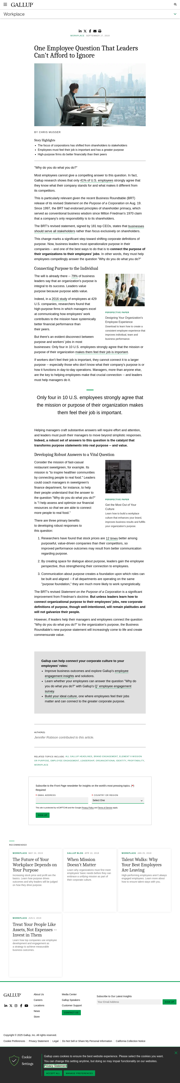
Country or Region (105, 795)
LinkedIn (6, 1005)
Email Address (46, 795)
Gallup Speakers (71, 999)
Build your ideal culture (61, 696)
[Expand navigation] (5, 4)
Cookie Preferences (14, 1041)
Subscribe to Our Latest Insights (114, 996)
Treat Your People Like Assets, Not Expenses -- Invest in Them (35, 930)
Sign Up (169, 1002)
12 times (112, 538)
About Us (39, 994)
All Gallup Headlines (79, 757)
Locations (39, 1005)
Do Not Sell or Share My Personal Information (87, 1041)
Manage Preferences (79, 1073)
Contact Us (71, 1013)
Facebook (21, 1005)
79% (74, 276)
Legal (56, 1041)
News (37, 1011)
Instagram (16, 1005)
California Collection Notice (130, 1041)
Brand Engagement (106, 757)
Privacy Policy (88, 808)
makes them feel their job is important (101, 352)
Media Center (69, 994)
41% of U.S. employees (96, 180)
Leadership (87, 761)
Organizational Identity (111, 761)
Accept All (53, 1073)
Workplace (41, 765)
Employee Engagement (65, 761)
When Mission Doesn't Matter (81, 862)
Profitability (136, 761)
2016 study (59, 299)
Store (37, 1016)
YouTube (26, 1005)
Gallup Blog (75, 853)
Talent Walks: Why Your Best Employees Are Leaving (142, 865)
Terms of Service (105, 808)
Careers (38, 999)
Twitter (11, 1005)
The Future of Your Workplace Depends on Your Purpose (35, 865)
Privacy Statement (39, 1041)
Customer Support (72, 1005)
